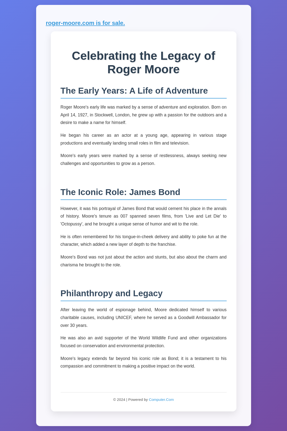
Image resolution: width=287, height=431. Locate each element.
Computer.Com (161, 399)
